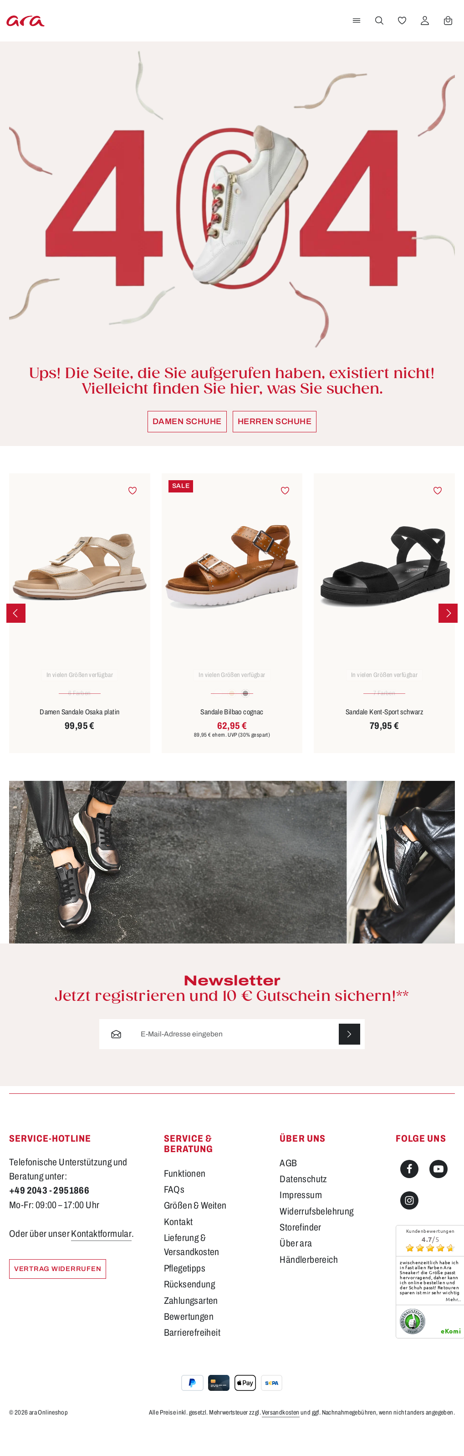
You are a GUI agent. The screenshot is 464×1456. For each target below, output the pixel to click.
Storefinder (300, 1253)
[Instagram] (409, 1226)
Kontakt (178, 1247)
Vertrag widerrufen (59, 1295)
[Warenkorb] (446, 33)
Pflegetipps (184, 1294)
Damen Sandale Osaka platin (79, 737)
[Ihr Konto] (423, 33)
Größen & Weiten (195, 1231)
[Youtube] (438, 1194)
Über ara (296, 1269)
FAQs (174, 1215)
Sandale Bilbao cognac (231, 737)
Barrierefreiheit (192, 1358)
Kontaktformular (101, 1260)
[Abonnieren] (349, 1060)
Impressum (301, 1221)
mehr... (453, 1325)
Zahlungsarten (191, 1326)
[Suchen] (378, 33)
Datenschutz (303, 1205)
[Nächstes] (448, 638)
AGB (288, 1189)
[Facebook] (409, 1194)
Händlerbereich (309, 1286)
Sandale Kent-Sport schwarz (384, 737)
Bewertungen (189, 1343)
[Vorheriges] (15, 638)
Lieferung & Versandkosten (191, 1271)
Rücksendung (189, 1310)
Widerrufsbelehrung (316, 1237)
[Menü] (355, 33)
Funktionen (185, 1199)
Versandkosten (280, 1438)
